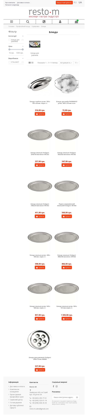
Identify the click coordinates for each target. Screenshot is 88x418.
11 (76, 63)
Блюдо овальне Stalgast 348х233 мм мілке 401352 (40, 205)
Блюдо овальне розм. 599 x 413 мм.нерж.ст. (67, 307)
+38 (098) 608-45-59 (39, 403)
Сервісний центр (16, 400)
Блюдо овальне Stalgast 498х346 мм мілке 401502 (67, 256)
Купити (40, 114)
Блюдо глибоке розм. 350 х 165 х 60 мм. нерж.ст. (40, 102)
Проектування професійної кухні (16, 395)
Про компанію (10, 3)
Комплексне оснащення (14, 390)
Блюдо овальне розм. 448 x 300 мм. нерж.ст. (40, 256)
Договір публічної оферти (17, 406)
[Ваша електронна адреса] (63, 397)
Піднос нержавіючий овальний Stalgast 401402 (66, 205)
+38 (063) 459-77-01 (39, 398)
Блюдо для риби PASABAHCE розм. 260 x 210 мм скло (66, 102)
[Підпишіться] (77, 397)
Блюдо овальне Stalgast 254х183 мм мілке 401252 (40, 153)
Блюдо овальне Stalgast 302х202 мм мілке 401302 (67, 153)
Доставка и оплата (23, 3)
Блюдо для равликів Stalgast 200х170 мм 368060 (40, 358)
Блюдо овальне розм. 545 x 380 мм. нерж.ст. (40, 307)
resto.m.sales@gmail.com (39, 409)
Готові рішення (16, 402)
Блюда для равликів (35, 54)
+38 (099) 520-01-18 (39, 400)
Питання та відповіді (12, 5)
